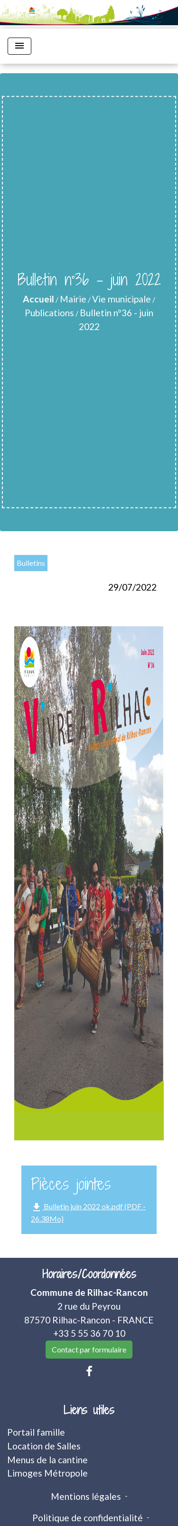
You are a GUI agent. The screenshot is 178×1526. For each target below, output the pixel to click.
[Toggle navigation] (19, 46)
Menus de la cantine (47, 1459)
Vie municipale (121, 298)
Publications (49, 312)
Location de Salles (44, 1445)
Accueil (38, 298)
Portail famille (36, 1432)
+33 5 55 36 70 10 (89, 1333)
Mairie (73, 298)
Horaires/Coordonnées (89, 1274)
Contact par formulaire (89, 1349)
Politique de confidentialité (87, 1517)
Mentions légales (86, 1496)
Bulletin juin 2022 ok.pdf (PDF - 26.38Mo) (88, 1212)
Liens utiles (89, 1410)
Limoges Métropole (47, 1473)
